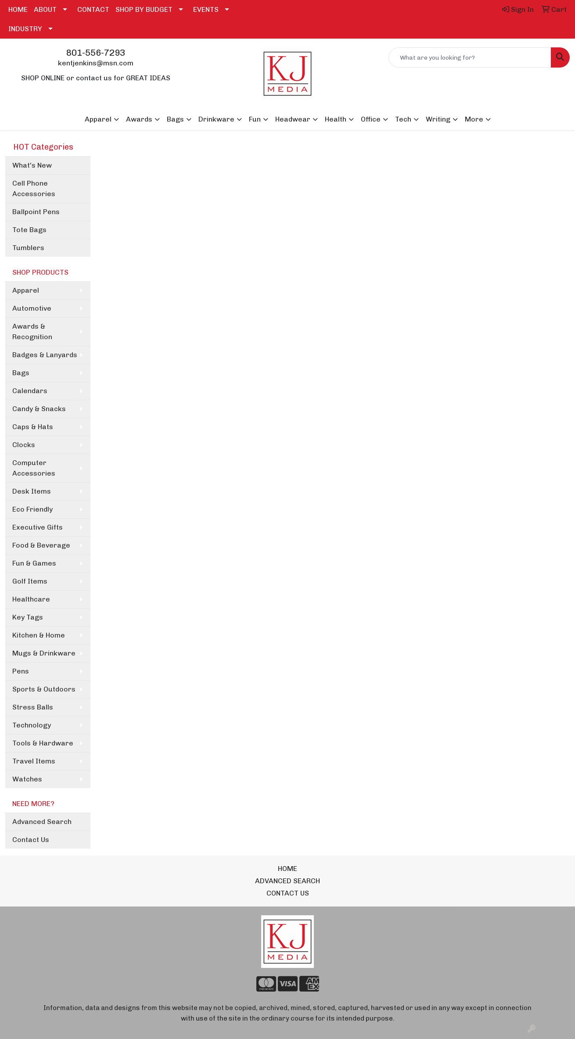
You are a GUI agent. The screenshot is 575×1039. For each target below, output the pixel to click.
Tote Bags (29, 230)
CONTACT (93, 9)
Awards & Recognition (32, 331)
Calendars (29, 391)
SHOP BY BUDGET (143, 9)
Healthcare (31, 599)
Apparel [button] (98, 119)
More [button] (474, 119)
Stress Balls (32, 707)
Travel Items (33, 761)
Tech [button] (403, 119)
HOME (18, 9)
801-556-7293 (95, 52)
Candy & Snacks (39, 409)
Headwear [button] (292, 119)
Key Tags (27, 617)
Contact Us (30, 839)
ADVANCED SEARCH (287, 881)
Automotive (31, 308)
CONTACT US (287, 893)
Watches (27, 779)
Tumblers (28, 248)
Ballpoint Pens (36, 212)
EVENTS (206, 9)
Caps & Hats (32, 427)
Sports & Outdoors (43, 689)
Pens (20, 671)
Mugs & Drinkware (43, 653)
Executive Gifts (37, 527)
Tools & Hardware (42, 743)
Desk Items (31, 491)
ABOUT (45, 9)
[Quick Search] (469, 57)
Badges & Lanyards (44, 355)
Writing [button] (438, 119)
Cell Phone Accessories (33, 188)
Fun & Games (34, 563)
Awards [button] (139, 119)
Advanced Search (42, 821)
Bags (20, 373)
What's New (32, 165)
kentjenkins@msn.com (95, 63)
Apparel (25, 290)
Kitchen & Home (38, 635)
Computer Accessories (33, 468)
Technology (31, 725)
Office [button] (371, 119)
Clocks (23, 445)
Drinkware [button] (216, 119)
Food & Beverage (41, 545)
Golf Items (29, 581)
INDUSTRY (25, 29)
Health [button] (335, 119)
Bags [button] (175, 119)
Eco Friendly (32, 509)
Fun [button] (255, 119)
